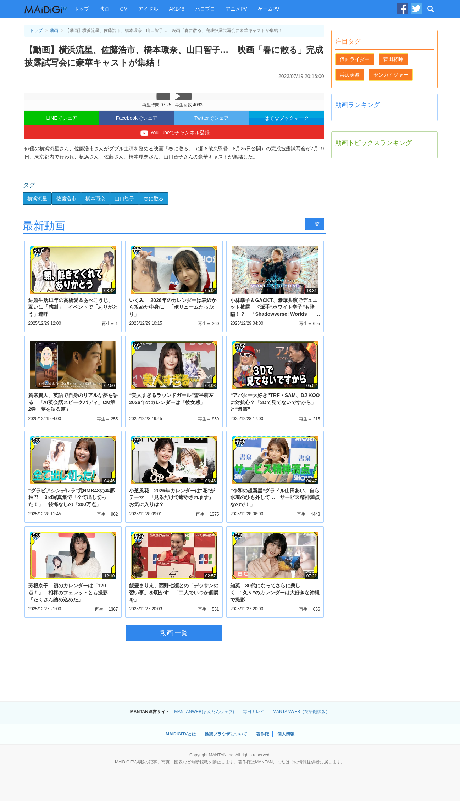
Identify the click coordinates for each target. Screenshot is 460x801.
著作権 (262, 734)
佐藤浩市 (66, 198)
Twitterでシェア (211, 118)
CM (124, 9)
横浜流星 (37, 198)
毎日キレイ (253, 711)
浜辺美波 (350, 75)
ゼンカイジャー (390, 75)
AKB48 (176, 9)
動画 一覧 (174, 633)
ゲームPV (268, 9)
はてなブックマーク (286, 118)
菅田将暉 (393, 59)
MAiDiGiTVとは (181, 734)
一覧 (315, 224)
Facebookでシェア (136, 118)
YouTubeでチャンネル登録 (174, 133)
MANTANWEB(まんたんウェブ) (204, 711)
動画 (54, 30)
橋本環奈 (95, 198)
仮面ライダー (355, 59)
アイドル (148, 9)
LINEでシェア (61, 118)
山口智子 (124, 198)
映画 (105, 9)
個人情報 (285, 734)
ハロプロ (205, 9)
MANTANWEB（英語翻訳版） (301, 711)
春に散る (154, 198)
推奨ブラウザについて (226, 734)
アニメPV (236, 9)
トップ (81, 9)
